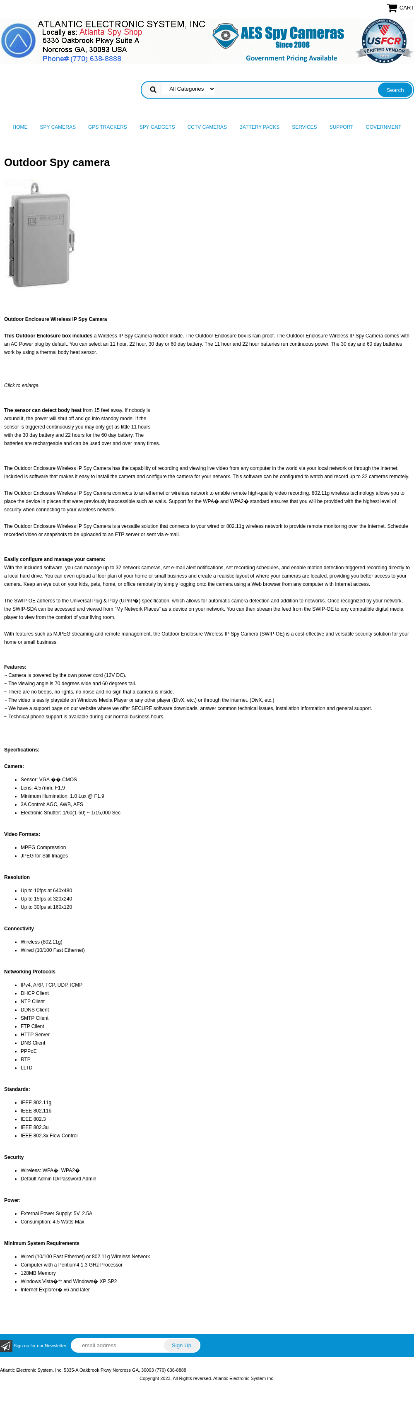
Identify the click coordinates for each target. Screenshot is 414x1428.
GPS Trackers (107, 127)
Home (20, 127)
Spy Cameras (58, 127)
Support (342, 127)
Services (304, 127)
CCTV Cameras (207, 127)
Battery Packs (259, 127)
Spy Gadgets (157, 127)
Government (383, 127)
